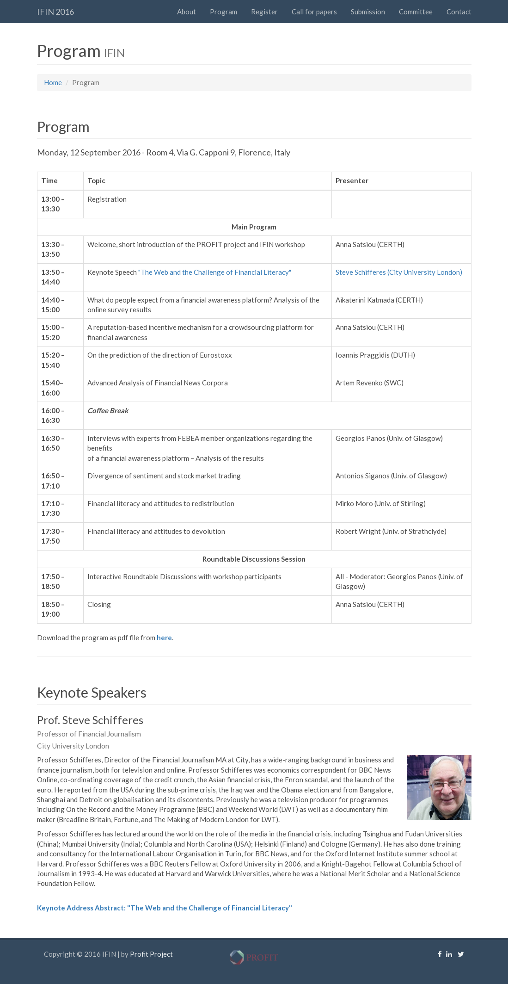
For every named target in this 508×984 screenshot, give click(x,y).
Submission (368, 11)
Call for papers (314, 11)
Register (264, 11)
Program (223, 11)
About (186, 11)
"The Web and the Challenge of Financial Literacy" (214, 272)
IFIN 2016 (55, 11)
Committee (416, 11)
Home (53, 82)
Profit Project (151, 954)
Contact (459, 11)
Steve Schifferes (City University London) (399, 272)
